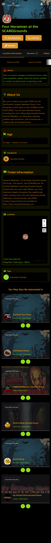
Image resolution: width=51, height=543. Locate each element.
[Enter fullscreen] (44, 230)
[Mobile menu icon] (3, 4)
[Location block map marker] (25, 237)
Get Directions (39, 260)
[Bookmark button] (28, 325)
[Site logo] (14, 4)
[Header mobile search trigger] (48, 4)
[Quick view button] (23, 325)
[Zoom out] (44, 225)
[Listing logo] (7, 19)
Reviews (32, 53)
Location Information (12, 53)
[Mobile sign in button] (41, 4)
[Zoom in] (44, 221)
